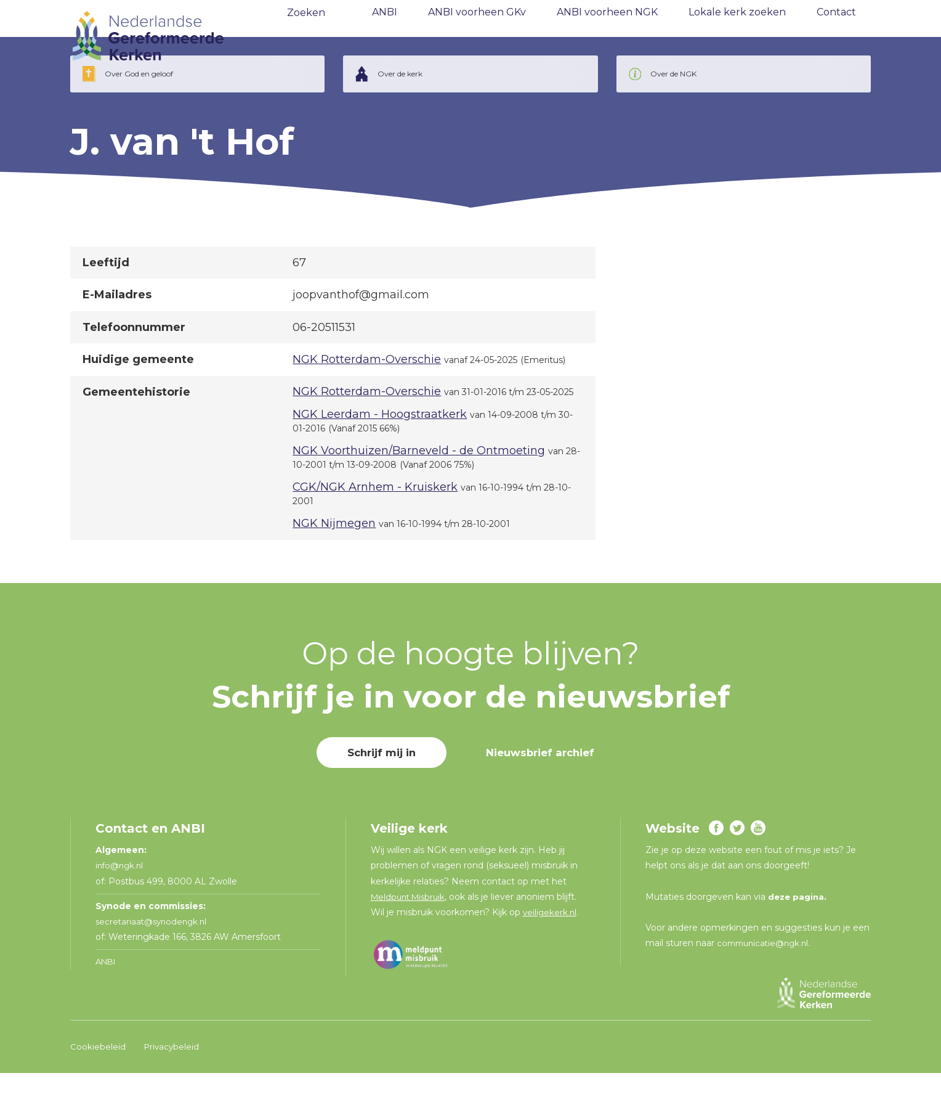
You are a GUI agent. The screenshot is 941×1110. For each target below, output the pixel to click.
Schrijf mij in (376, 789)
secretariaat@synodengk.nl (153, 958)
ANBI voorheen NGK (607, 37)
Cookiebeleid (98, 1083)
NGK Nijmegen (334, 560)
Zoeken (306, 37)
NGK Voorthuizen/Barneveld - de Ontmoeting (419, 487)
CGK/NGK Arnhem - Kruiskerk (375, 524)
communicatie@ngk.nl (766, 980)
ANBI (384, 37)
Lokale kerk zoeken (737, 37)
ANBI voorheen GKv (477, 37)
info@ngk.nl (122, 902)
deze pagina (797, 933)
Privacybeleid (172, 1083)
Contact (836, 37)
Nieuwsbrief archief (543, 789)
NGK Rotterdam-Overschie (367, 396)
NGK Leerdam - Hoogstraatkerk (380, 451)
